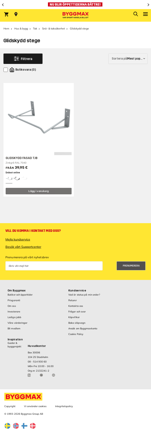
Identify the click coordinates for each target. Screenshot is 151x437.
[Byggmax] (75, 15)
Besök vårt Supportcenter (23, 247)
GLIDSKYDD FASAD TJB (21, 158)
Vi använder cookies (35, 406)
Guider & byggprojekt (14, 344)
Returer (72, 300)
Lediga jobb (14, 317)
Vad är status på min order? (84, 294)
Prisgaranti (14, 300)
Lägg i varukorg (38, 191)
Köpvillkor (74, 317)
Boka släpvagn (76, 322)
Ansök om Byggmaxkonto (82, 328)
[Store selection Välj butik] (16, 14)
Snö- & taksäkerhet (53, 28)
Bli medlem (14, 328)
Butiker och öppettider (20, 294)
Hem (6, 28)
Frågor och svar (77, 311)
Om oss (12, 305)
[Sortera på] (128, 59)
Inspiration (15, 339)
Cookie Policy (75, 334)
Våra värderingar (18, 322)
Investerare (14, 311)
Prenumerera (131, 265)
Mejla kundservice (17, 239)
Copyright (9, 406)
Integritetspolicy (64, 406)
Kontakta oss (75, 305)
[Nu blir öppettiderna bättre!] (75, 4)
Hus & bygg (21, 28)
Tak (35, 28)
